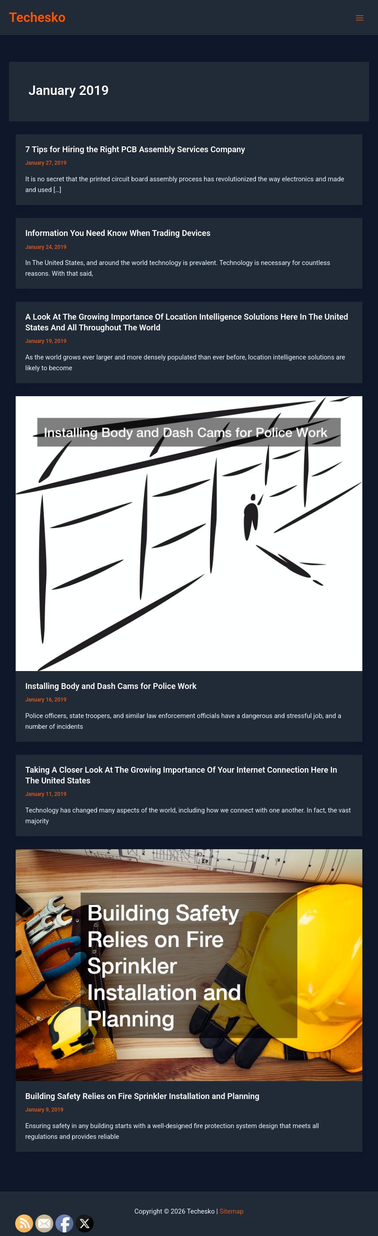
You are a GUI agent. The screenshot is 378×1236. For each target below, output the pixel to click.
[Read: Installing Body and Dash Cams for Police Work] (189, 533)
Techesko (37, 17)
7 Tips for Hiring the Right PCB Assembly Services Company (135, 149)
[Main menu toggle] (359, 18)
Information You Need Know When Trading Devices (117, 233)
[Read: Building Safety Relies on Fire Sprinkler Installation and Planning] (189, 965)
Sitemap (232, 1211)
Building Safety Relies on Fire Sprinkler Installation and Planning (142, 1096)
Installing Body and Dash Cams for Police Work (110, 686)
